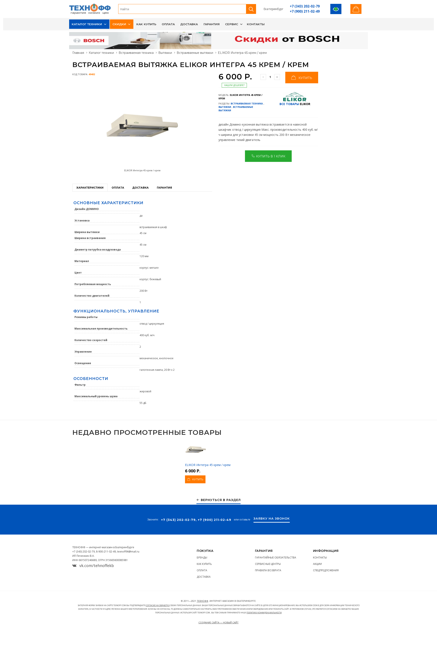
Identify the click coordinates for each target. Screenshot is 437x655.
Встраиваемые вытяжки (195, 53)
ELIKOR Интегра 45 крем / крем (207, 453)
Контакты (256, 24)
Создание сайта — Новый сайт (218, 622)
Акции (317, 564)
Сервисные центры (268, 564)
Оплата (168, 24)
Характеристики (89, 187)
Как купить (146, 24)
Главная (78, 53)
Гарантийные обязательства (275, 557)
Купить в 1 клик (268, 156)
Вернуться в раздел (219, 500)
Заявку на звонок (271, 518)
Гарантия (212, 24)
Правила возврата (268, 570)
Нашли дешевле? (234, 85)
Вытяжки (165, 53)
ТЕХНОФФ (202, 600)
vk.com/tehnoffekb (93, 565)
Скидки (119, 24)
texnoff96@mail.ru (128, 551)
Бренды (202, 557)
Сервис (231, 24)
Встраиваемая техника (136, 53)
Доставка (189, 24)
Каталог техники (87, 24)
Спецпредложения (326, 570)
